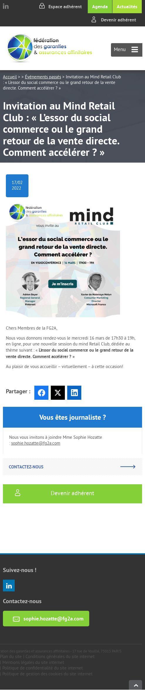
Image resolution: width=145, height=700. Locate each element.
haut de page (135, 685)
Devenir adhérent (118, 20)
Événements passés (43, 77)
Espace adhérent (65, 7)
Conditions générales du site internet (60, 657)
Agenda (100, 7)
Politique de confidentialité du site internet (42, 668)
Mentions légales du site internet (33, 663)
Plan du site (11, 657)
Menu (126, 50)
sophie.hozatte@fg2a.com (35, 443)
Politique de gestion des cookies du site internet (47, 674)
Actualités (127, 7)
